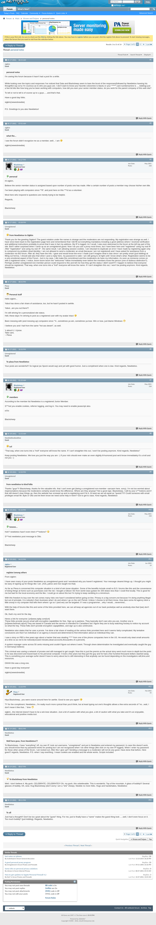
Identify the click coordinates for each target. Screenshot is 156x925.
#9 (150, 472)
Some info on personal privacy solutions (21, 868)
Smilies (48, 888)
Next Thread (85, 845)
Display (146, 55)
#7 (150, 380)
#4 (150, 222)
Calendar (24, 13)
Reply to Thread (14, 45)
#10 (150, 510)
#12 (150, 686)
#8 (150, 433)
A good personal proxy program (18, 862)
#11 (150, 559)
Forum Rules (50, 898)
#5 (150, 281)
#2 (150, 123)
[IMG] (47, 891)
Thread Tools (122, 55)
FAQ (18, 13)
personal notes (17, 50)
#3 (150, 159)
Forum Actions (47, 13)
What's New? (23, 9)
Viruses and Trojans (31, 18)
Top (150, 839)
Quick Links (60, 13)
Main (17, 18)
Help (148, 2)
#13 (150, 728)
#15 (150, 800)
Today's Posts (9, 13)
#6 (150, 349)
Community (34, 13)
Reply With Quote (143, 118)
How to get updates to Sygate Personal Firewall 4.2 (25, 875)
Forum (9, 9)
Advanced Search (146, 13)
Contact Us (119, 908)
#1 (150, 60)
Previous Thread (72, 845)
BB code (48, 885)
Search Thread (135, 55)
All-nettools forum (132, 908)
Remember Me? (118, 5)
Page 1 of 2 (130, 44)
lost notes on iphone (13, 856)
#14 (150, 766)
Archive (144, 908)
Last (149, 44)
